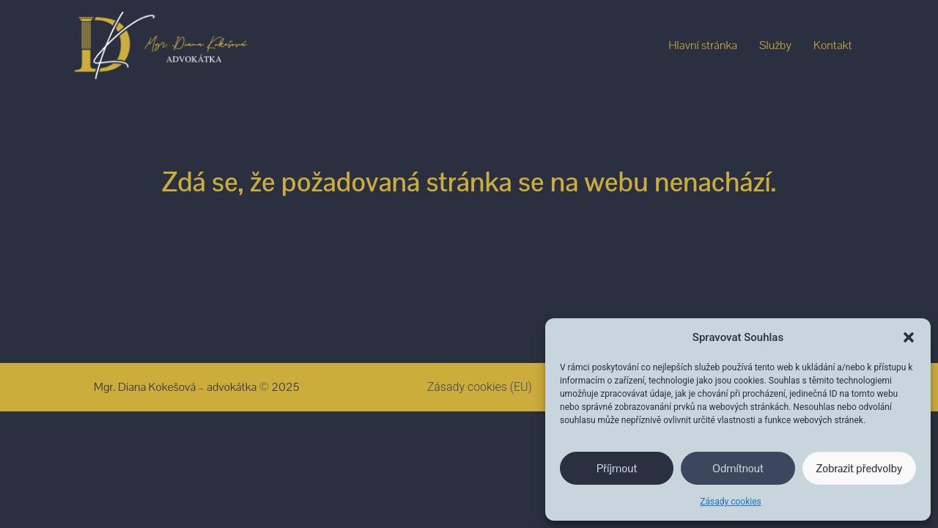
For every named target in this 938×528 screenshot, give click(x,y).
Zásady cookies (730, 501)
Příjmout (617, 468)
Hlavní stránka (702, 45)
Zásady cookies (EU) (479, 387)
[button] (908, 337)
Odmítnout (738, 468)
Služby (775, 45)
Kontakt (832, 45)
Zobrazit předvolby (859, 468)
